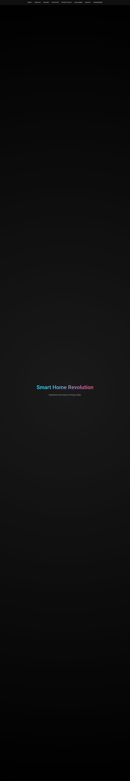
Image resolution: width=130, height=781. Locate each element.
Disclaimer (78, 2)
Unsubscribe (98, 2)
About (30, 2)
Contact (88, 2)
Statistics (55, 2)
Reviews (46, 2)
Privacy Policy (67, 2)
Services (38, 2)
